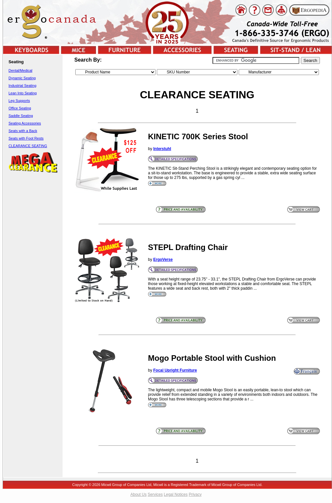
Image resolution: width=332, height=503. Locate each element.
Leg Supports (19, 101)
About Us (138, 494)
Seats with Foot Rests (26, 138)
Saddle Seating (21, 116)
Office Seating (20, 108)
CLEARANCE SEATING (28, 146)
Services (155, 494)
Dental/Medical (20, 70)
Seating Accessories (25, 123)
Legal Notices (176, 494)
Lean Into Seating (23, 93)
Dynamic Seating (22, 78)
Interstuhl (162, 148)
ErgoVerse (163, 259)
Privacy (195, 494)
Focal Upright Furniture (175, 370)
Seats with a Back (23, 131)
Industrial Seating (22, 85)
